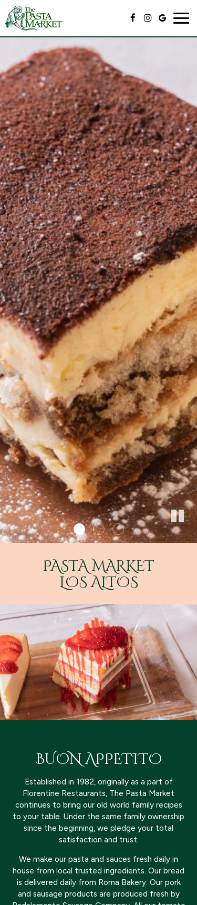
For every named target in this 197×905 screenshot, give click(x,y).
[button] (189, 535)
